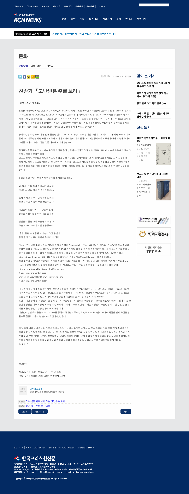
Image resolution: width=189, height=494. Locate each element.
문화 (118, 18)
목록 (126, 414)
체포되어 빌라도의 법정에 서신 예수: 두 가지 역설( (152, 98)
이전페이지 (39, 414)
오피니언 (93, 18)
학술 (82, 18)
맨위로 (24, 414)
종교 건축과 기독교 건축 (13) (151, 106)
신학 (73, 18)
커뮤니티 (141, 18)
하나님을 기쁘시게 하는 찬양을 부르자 (45, 404)
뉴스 (64, 18)
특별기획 (107, 18)
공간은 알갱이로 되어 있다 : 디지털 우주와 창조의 (153, 88)
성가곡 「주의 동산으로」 (39, 408)
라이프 (128, 18)
